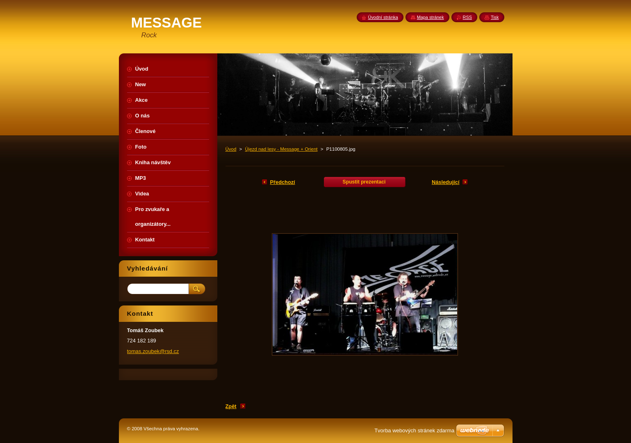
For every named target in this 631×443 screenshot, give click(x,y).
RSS (467, 17)
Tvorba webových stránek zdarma (414, 430)
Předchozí (282, 182)
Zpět (231, 406)
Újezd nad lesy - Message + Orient (281, 149)
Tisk (495, 17)
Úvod (231, 149)
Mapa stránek (430, 17)
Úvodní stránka (383, 17)
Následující (446, 182)
